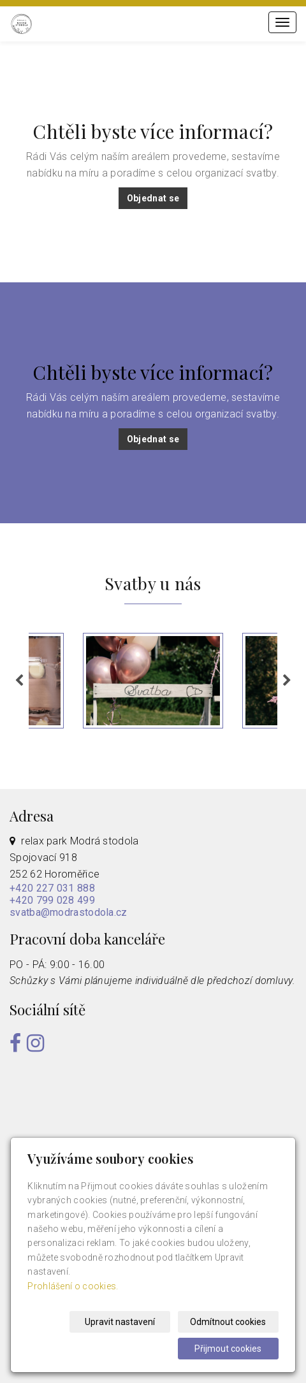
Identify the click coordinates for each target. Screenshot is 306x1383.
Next (286, 680)
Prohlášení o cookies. (72, 1286)
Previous (19, 680)
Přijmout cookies (229, 1348)
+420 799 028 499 (52, 900)
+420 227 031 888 (52, 888)
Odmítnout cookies (230, 1322)
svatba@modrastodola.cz (68, 912)
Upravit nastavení (124, 1322)
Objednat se (153, 198)
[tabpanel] (153, 680)
